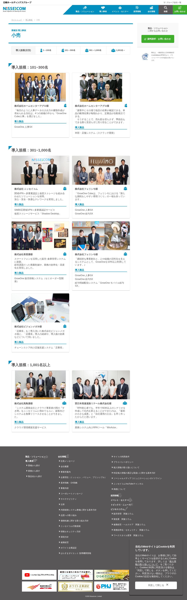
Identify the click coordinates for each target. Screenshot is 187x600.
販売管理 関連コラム (123, 513)
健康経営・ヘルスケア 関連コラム (129, 524)
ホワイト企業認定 (69, 548)
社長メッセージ (68, 461)
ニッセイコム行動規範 (71, 526)
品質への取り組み (69, 515)
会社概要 (65, 466)
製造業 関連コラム (122, 518)
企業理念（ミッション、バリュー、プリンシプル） (84, 477)
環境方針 (65, 537)
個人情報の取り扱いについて (126, 467)
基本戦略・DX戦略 (69, 483)
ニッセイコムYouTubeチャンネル (128, 484)
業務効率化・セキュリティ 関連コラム (131, 529)
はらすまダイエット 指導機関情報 (76, 553)
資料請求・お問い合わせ (159, 39)
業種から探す (34, 465)
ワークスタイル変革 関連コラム (128, 535)
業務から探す (34, 471)
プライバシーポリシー (123, 462)
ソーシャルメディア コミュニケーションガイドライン (138, 478)
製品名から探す (35, 476)
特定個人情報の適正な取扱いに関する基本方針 (134, 473)
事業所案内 (66, 472)
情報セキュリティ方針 (71, 531)
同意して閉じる (156, 585)
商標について (119, 489)
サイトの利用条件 (121, 456)
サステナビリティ (69, 499)
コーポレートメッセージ (72, 493)
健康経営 (65, 542)
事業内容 (65, 488)
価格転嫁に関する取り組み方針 (75, 521)
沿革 (63, 504)
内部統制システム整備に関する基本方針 (79, 510)
